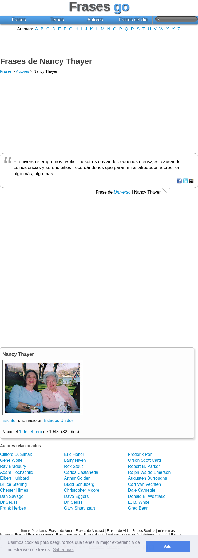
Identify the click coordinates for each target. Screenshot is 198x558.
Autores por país (155, 535)
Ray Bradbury (13, 466)
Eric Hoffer (74, 454)
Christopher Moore (82, 490)
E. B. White (138, 502)
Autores (95, 19)
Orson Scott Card (144, 460)
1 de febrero (30, 431)
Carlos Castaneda (81, 472)
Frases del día (133, 19)
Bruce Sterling (13, 484)
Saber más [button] (63, 549)
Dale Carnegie (141, 490)
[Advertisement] (99, 44)
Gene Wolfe (11, 460)
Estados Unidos (59, 420)
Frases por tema (40, 535)
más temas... (167, 531)
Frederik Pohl (140, 454)
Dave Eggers (76, 496)
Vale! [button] (168, 546)
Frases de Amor (61, 531)
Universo (122, 192)
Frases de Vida (118, 531)
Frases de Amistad (90, 531)
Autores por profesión (124, 535)
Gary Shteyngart (79, 508)
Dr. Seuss (73, 502)
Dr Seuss (9, 502)
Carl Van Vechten (144, 484)
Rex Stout (73, 466)
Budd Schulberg (79, 484)
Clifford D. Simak (16, 454)
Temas (57, 19)
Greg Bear (138, 508)
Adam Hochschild (16, 472)
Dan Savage (11, 496)
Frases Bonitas (143, 531)
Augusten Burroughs (147, 478)
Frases (19, 19)
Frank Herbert (13, 508)
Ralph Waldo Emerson (149, 472)
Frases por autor (68, 535)
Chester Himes (14, 490)
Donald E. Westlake (146, 496)
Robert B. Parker (144, 466)
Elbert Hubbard (14, 478)
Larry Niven (75, 460)
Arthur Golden (77, 478)
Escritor (9, 420)
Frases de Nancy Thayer (46, 61)
